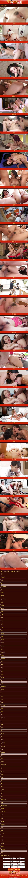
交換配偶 (3, 811)
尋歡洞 (2, 677)
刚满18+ (3, 824)
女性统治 (3, 652)
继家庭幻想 (3, 799)
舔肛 (2, 574)
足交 (2, 667)
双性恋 (2, 596)
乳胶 (2, 702)
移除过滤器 (17, 869)
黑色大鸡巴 (3, 586)
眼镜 (2, 674)
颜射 (2, 649)
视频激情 (3, 849)
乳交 (2, 827)
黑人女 (2, 639)
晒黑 (2, 818)
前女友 (2, 646)
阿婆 (2, 680)
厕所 (2, 830)
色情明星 (3, 743)
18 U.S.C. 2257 (13, 875)
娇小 (2, 736)
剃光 (2, 777)
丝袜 (2, 802)
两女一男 (3, 658)
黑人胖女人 (3, 599)
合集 (2, 627)
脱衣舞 (2, 808)
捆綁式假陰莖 (4, 805)
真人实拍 (3, 752)
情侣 (2, 630)
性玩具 (2, 771)
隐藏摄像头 (3, 686)
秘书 (2, 768)
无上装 (2, 833)
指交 (2, 661)
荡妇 (2, 783)
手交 (2, 683)
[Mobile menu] (1, 2)
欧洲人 (2, 642)
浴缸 (2, 583)
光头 (2, 580)
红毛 (2, 755)
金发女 (2, 605)
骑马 (2, 758)
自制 (2, 693)
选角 (2, 617)
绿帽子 (2, 633)
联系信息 (3, 875)
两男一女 (3, 718)
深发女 (2, 608)
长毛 (2, 714)
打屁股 (2, 790)
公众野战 (3, 746)
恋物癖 (2, 655)
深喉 (2, 636)
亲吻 (2, 699)
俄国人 (2, 761)
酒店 (2, 696)
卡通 (2, 614)
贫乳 (2, 786)
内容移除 (19, 875)
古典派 (2, 843)
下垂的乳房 (3, 764)
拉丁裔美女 (3, 705)
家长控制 (24, 875)
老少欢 (2, 733)
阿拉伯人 (3, 577)
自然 (2, 727)
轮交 (2, 671)
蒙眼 (2, 602)
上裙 (2, 840)
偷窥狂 (2, 846)
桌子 (2, 815)
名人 (2, 621)
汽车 (2, 611)
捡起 (2, 739)
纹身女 (2, 821)
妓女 (2, 852)
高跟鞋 (2, 689)
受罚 (2, 749)
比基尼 (2, 592)
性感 (2, 774)
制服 (2, 836)
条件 (7, 875)
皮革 (2, 708)
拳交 (2, 664)
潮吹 (2, 796)
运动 (2, 793)
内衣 (2, 711)
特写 (2, 624)
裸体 (2, 724)
